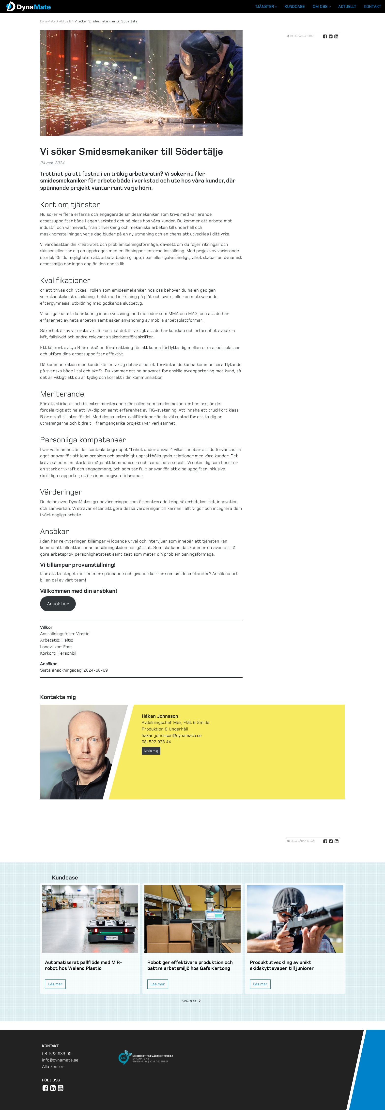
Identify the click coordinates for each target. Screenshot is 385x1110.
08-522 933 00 (56, 1053)
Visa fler (192, 1001)
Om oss (322, 6)
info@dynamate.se (60, 1060)
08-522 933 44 (156, 741)
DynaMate (48, 21)
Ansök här (58, 603)
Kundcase (295, 6)
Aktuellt (347, 6)
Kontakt (372, 6)
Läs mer (55, 984)
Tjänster (266, 6)
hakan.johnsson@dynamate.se (172, 735)
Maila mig (151, 751)
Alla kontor (53, 1066)
